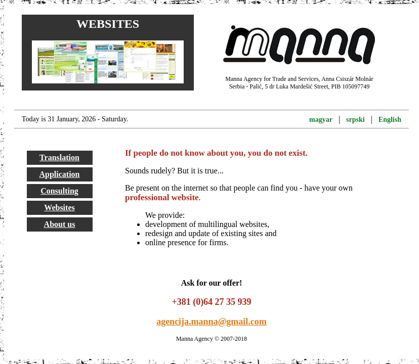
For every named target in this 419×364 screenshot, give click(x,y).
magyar (320, 119)
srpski (355, 119)
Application (59, 174)
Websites (59, 207)
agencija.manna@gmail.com (211, 321)
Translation (59, 157)
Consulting (59, 191)
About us (59, 224)
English (390, 119)
